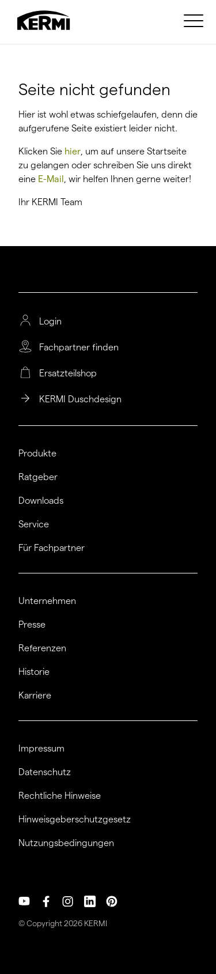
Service (33, 524)
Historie (34, 672)
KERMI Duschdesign (80, 399)
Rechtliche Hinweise (59, 796)
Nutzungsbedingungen (66, 843)
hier (73, 151)
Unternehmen (47, 601)
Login (50, 321)
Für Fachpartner (51, 548)
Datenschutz (44, 772)
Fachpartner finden (79, 347)
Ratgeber (38, 477)
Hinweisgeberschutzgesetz (74, 819)
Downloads (40, 500)
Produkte (37, 453)
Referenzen (42, 648)
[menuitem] (195, 20)
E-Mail (51, 179)
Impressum (41, 748)
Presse (32, 624)
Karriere (34, 695)
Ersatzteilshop (68, 373)
